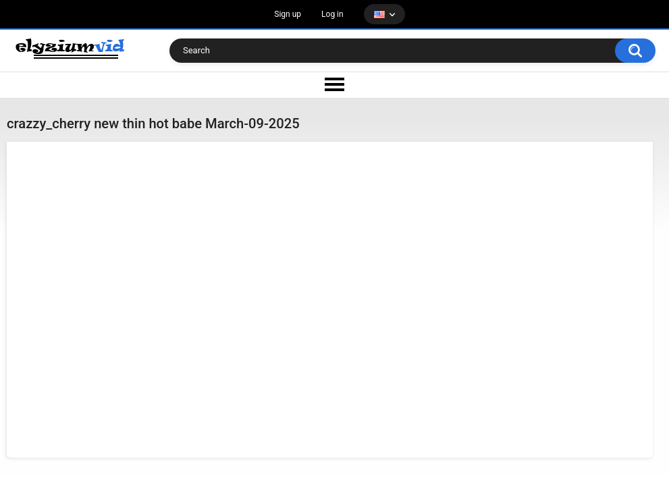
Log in (332, 14)
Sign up (287, 14)
